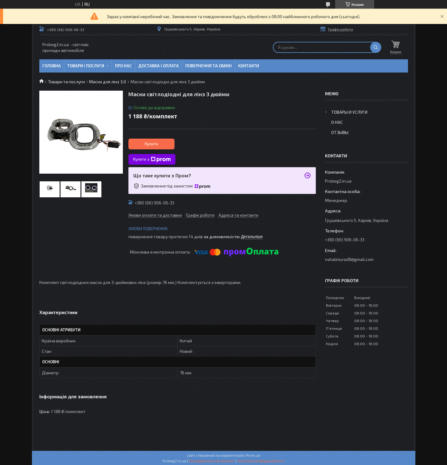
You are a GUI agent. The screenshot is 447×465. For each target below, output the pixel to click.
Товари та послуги (66, 81)
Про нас (123, 65)
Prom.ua (253, 455)
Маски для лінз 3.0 (107, 81)
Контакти (248, 65)
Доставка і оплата (158, 65)
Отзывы (339, 132)
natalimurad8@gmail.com (349, 259)
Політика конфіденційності (260, 461)
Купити (151, 143)
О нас (337, 122)
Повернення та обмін (208, 65)
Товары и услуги (349, 112)
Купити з (152, 159)
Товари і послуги (85, 65)
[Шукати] (375, 47)
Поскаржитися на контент (212, 461)
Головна (51, 65)
